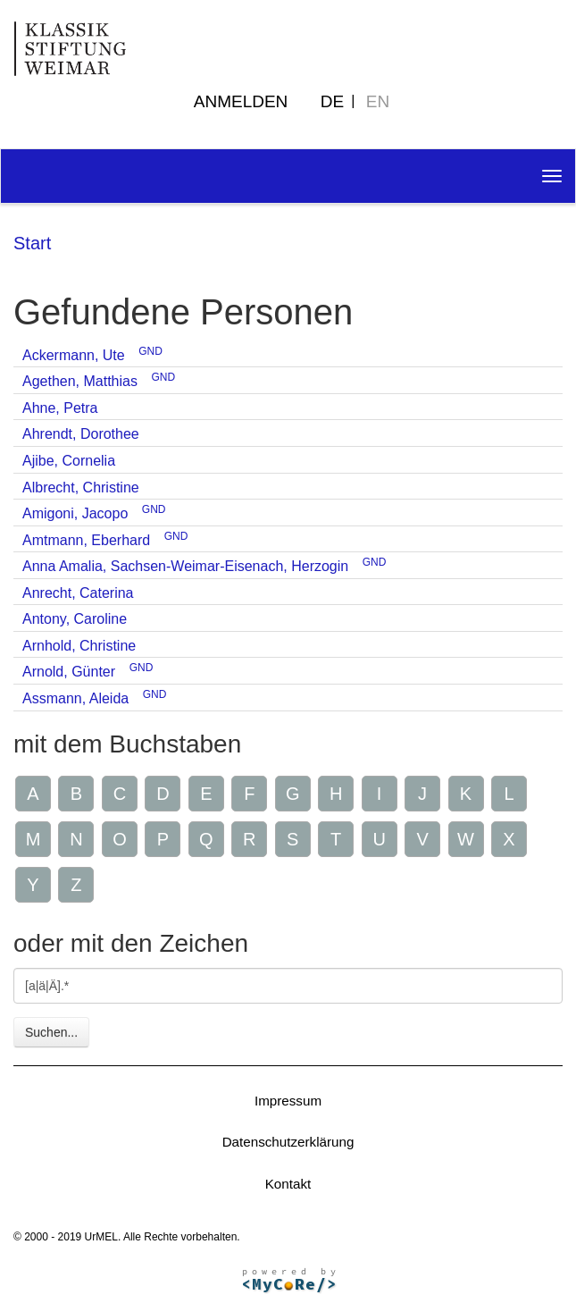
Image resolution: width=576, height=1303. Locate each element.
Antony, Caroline (74, 618)
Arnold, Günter (68, 671)
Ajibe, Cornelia (68, 460)
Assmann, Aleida (75, 698)
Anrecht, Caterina (78, 593)
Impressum (288, 1100)
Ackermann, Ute (73, 355)
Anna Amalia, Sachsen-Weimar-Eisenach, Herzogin (185, 566)
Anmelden (241, 101)
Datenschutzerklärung (288, 1141)
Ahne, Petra (60, 408)
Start (32, 243)
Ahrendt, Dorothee (80, 433)
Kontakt (288, 1183)
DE (332, 101)
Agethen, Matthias (80, 381)
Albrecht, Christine (80, 487)
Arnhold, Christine (79, 645)
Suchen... (51, 1032)
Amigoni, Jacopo (75, 513)
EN (377, 101)
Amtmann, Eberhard (86, 540)
